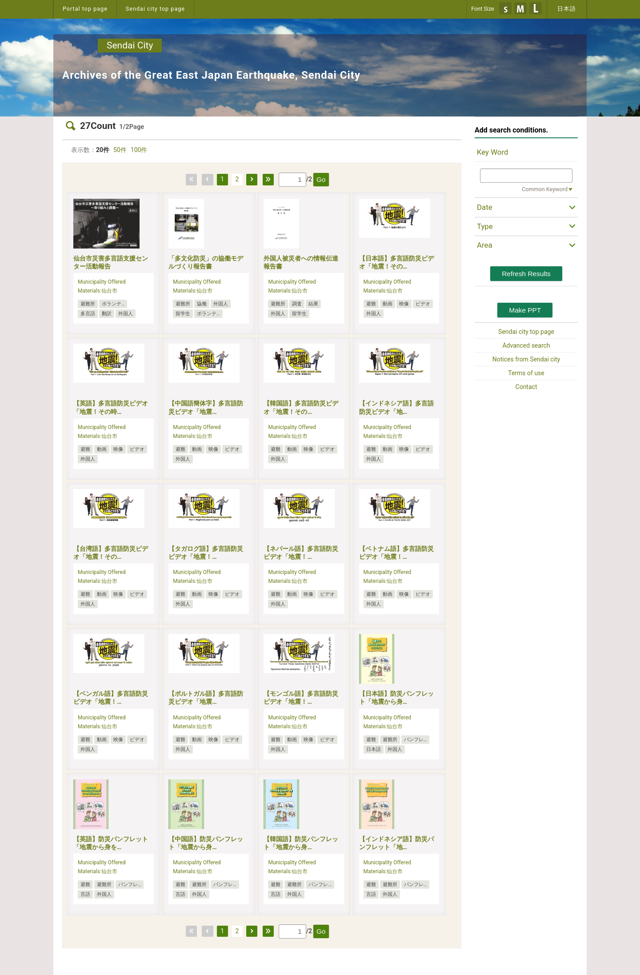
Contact (526, 386)
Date (484, 207)
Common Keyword (545, 189)
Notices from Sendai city (526, 359)
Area (484, 245)
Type (485, 226)
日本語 (566, 8)
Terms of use (526, 373)
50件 (120, 149)
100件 (139, 149)
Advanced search (526, 345)
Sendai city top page (155, 8)
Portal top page (85, 8)
